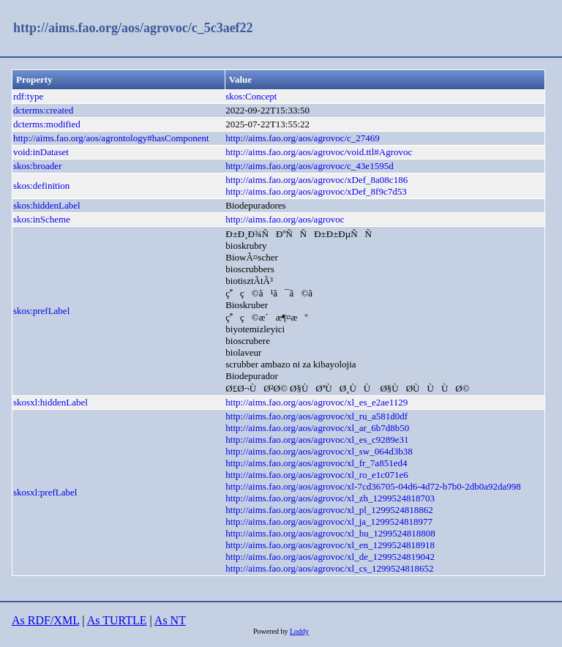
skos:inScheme (41, 219)
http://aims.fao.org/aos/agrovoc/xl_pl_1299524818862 (329, 509)
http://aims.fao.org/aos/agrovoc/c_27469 (302, 137)
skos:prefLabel (41, 310)
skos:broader (37, 165)
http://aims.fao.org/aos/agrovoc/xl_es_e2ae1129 (316, 402)
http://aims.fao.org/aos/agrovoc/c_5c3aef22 (133, 27)
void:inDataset (41, 151)
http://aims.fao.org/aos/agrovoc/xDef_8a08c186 (316, 179)
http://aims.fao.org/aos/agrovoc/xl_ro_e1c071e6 (316, 474)
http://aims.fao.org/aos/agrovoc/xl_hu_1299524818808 (330, 533)
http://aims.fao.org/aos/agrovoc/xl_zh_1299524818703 (330, 498)
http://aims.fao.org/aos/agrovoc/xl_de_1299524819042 (330, 556)
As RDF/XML (45, 620)
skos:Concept (251, 96)
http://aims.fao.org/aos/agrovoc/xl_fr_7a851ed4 (316, 462)
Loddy (299, 631)
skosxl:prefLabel (45, 492)
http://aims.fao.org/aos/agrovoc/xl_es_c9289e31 (316, 439)
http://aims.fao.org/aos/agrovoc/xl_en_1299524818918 (330, 544)
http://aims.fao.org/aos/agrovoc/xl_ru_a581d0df (316, 416)
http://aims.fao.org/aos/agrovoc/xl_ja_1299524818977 (328, 521)
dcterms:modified (46, 124)
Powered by (271, 631)
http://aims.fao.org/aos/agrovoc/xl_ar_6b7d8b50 (317, 427)
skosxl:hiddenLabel (50, 402)
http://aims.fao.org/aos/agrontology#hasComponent (111, 137)
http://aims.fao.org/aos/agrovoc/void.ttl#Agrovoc (318, 151)
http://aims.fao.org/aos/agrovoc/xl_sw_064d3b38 (318, 451)
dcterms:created (43, 110)
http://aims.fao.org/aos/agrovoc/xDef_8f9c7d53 (315, 191)
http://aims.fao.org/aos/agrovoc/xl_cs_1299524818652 (329, 568)
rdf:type (28, 96)
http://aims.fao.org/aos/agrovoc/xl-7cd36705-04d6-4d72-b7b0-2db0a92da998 (372, 486)
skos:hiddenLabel (46, 205)
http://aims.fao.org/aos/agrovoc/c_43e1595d (309, 165)
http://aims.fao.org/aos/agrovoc (284, 219)
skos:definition (41, 185)
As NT (170, 620)
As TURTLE (117, 620)
